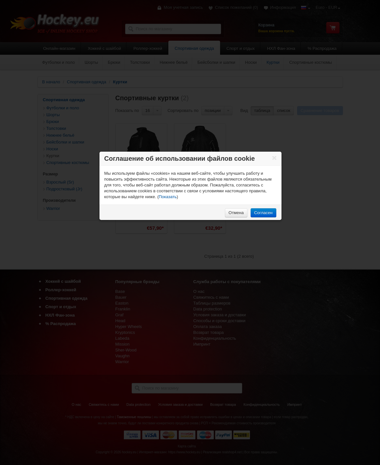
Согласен (263, 212)
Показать (168, 196)
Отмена (236, 212)
